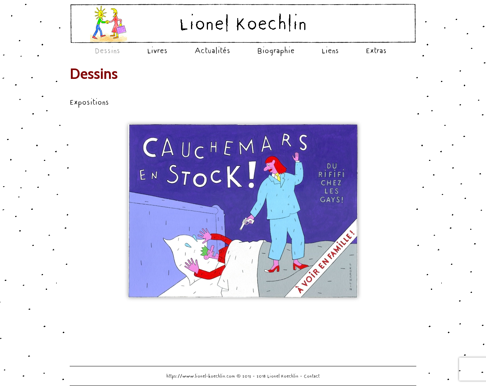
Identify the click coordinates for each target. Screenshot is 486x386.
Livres (157, 50)
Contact (312, 375)
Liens (330, 50)
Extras (376, 50)
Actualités (212, 50)
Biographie (276, 50)
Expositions (89, 102)
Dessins (107, 50)
